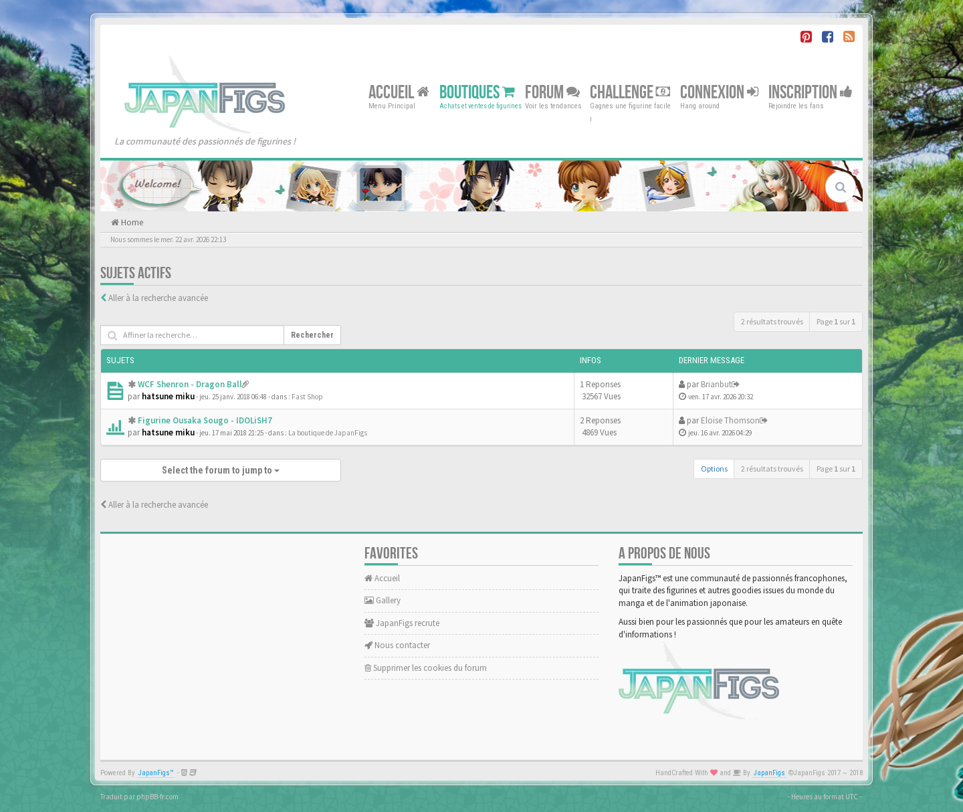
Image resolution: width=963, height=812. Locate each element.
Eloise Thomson (730, 420)
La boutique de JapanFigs (327, 432)
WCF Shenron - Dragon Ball (190, 384)
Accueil (398, 92)
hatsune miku (168, 396)
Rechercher (312, 335)
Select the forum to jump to (221, 470)
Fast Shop (307, 396)
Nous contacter (397, 645)
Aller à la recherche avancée (158, 298)
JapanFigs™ (156, 773)
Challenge (630, 92)
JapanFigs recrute (401, 623)
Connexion (719, 92)
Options (714, 469)
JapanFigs (769, 773)
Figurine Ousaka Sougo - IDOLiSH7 (205, 420)
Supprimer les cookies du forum (425, 668)
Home (131, 222)
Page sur (836, 321)
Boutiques (477, 92)
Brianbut (716, 384)
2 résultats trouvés (772, 321)
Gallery (382, 600)
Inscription (810, 92)
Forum (552, 92)
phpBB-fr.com (157, 796)
